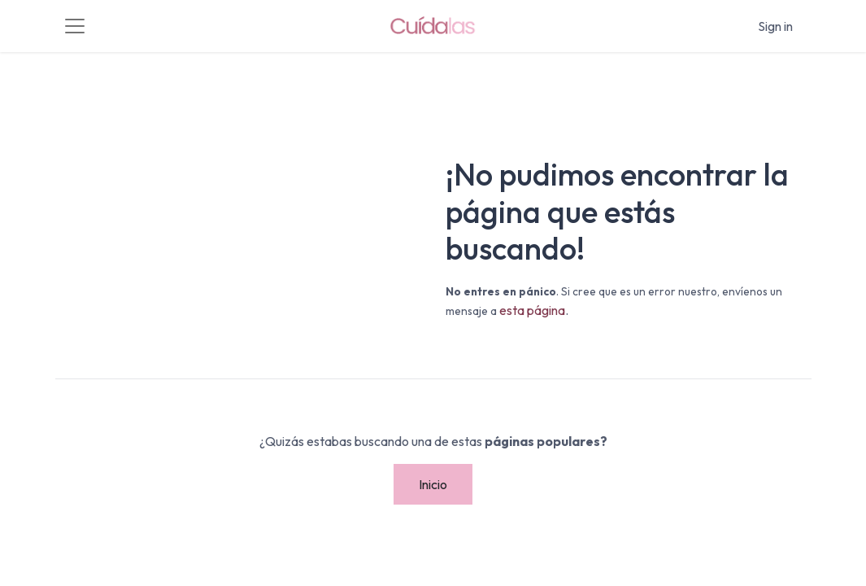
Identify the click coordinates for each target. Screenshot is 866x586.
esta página (532, 310)
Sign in (775, 26)
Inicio (433, 484)
